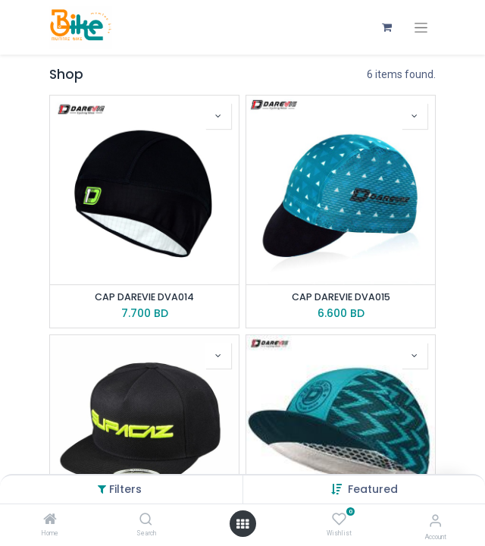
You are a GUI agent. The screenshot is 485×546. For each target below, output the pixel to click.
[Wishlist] (339, 519)
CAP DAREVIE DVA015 (341, 297)
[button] (373, 489)
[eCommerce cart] (386, 27)
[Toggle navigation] (421, 27)
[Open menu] (242, 524)
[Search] (146, 520)
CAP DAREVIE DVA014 (144, 297)
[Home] (50, 520)
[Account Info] (435, 520)
